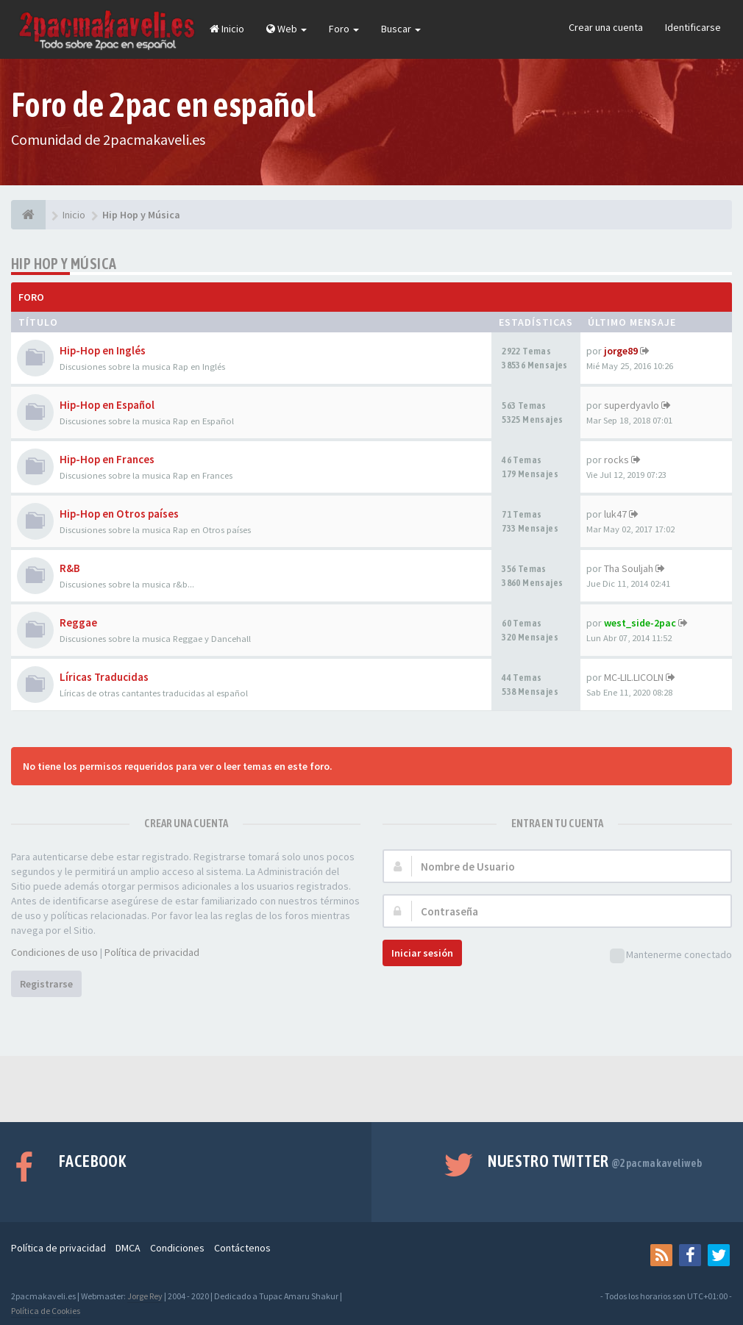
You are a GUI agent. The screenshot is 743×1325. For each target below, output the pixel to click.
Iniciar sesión (422, 953)
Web (286, 28)
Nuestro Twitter (595, 1161)
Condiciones (177, 1247)
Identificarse (693, 27)
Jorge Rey (145, 1295)
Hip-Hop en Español (107, 405)
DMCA (128, 1247)
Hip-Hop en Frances (107, 459)
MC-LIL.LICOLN (634, 677)
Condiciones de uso (54, 952)
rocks (616, 459)
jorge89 (621, 350)
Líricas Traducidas (104, 677)
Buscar (401, 28)
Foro (344, 28)
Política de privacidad (151, 952)
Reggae (78, 622)
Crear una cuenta (606, 27)
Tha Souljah (628, 568)
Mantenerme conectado (671, 955)
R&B (70, 568)
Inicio (227, 28)
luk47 (615, 514)
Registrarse (46, 983)
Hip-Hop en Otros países (119, 514)
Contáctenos (242, 1247)
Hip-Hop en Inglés (103, 350)
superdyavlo (631, 405)
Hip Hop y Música (63, 263)
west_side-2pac (640, 622)
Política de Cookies (45, 1310)
